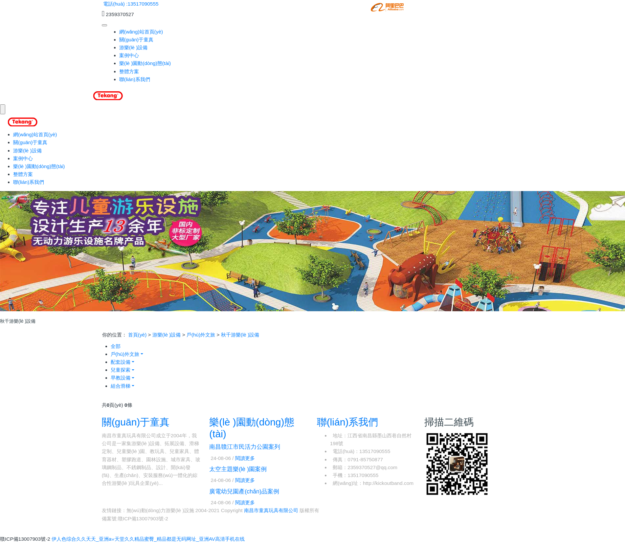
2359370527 (120, 14)
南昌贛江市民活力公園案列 (244, 447)
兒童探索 (120, 370)
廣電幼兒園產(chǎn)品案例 (244, 491)
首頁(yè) (137, 334)
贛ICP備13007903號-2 (143, 518)
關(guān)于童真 (136, 39)
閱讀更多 (245, 458)
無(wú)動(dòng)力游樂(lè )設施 (160, 510)
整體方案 (129, 71)
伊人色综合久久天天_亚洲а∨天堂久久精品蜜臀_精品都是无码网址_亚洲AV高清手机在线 (148, 539)
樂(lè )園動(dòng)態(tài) (145, 63)
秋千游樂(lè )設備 (240, 334)
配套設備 (120, 362)
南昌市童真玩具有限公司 (271, 510)
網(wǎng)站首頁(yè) (141, 31)
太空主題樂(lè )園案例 (238, 469)
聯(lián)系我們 (134, 79)
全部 (116, 346)
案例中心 (129, 55)
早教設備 (120, 377)
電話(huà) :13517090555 (131, 4)
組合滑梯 (120, 386)
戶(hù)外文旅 (201, 334)
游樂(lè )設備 (133, 47)
